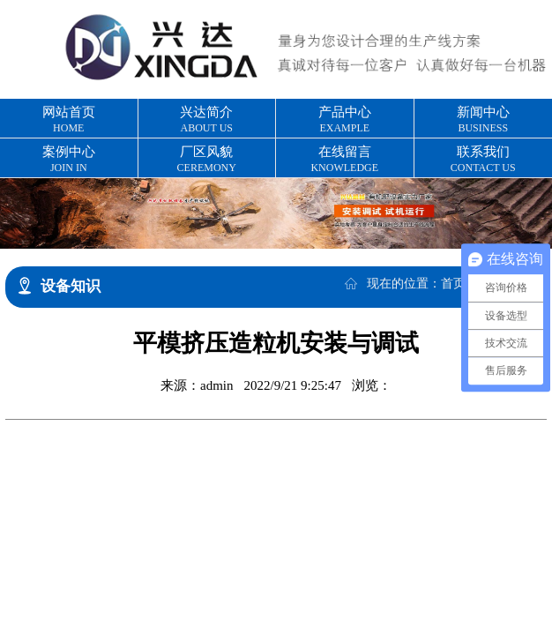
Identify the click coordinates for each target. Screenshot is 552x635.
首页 (453, 283)
